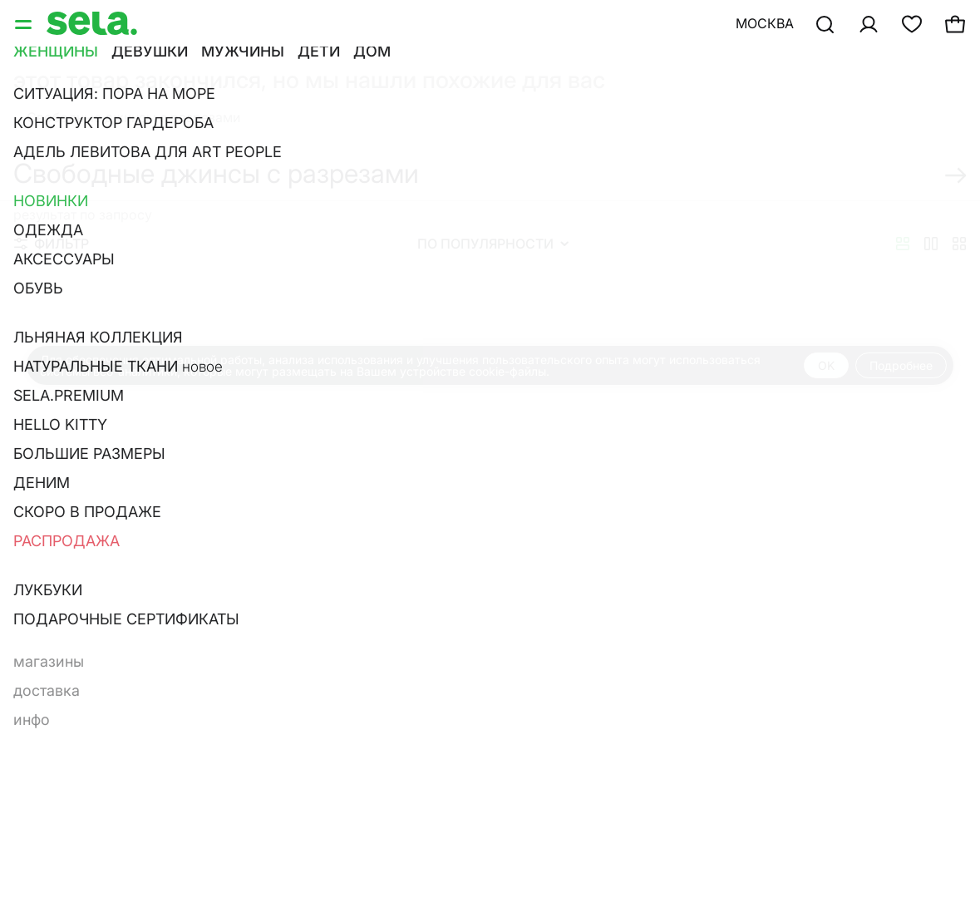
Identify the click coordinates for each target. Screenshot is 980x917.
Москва (765, 23)
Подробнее (901, 365)
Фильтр (51, 243)
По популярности (493, 243)
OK (826, 365)
